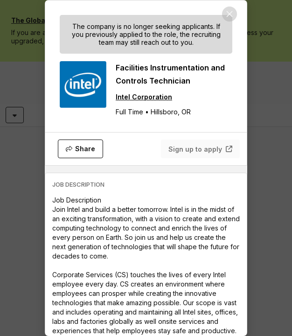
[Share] (80, 149)
